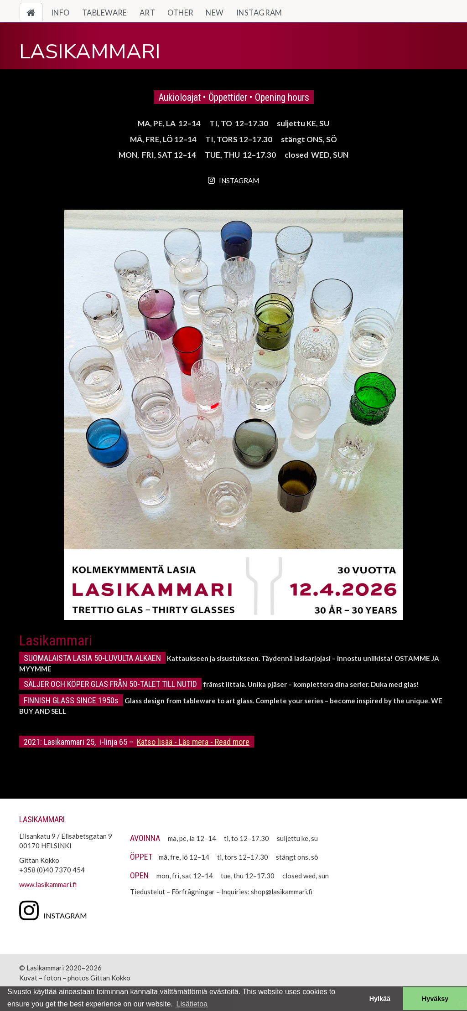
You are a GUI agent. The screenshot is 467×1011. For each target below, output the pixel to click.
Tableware (104, 12)
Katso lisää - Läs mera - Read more (193, 742)
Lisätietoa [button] (192, 1004)
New (214, 12)
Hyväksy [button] (435, 998)
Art (147, 12)
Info (60, 12)
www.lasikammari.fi (48, 884)
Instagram (259, 12)
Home (34, 12)
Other (180, 12)
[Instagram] (55, 909)
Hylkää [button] (379, 998)
